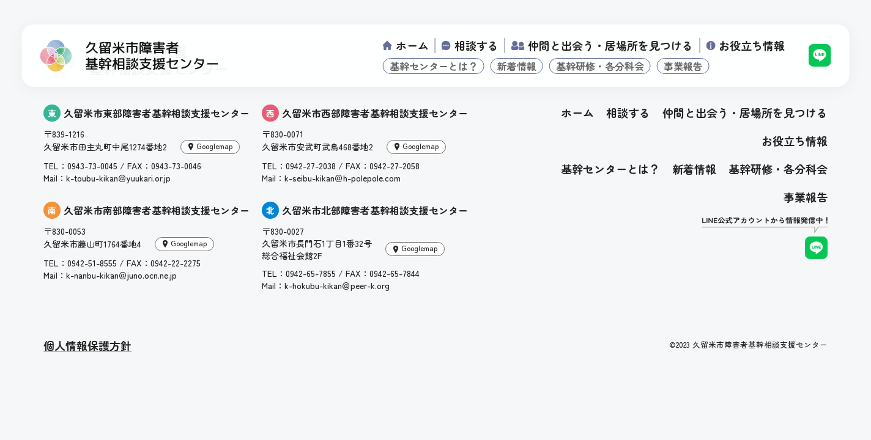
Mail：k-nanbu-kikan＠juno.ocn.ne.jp (110, 275)
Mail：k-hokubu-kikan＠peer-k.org (326, 285)
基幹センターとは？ (434, 66)
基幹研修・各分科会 (600, 66)
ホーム (412, 45)
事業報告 (683, 66)
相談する (476, 45)
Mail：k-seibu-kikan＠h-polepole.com (331, 178)
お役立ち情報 (752, 45)
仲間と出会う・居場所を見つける (610, 45)
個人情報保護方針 (87, 345)
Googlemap (214, 146)
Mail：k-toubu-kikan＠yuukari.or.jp (107, 178)
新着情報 (516, 66)
